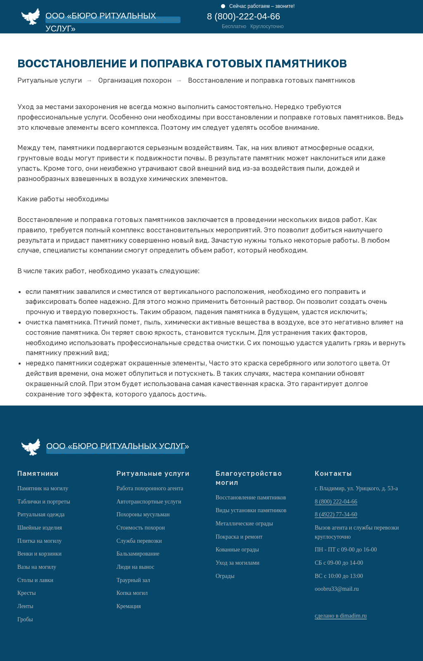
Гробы (25, 619)
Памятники (38, 473)
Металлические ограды (244, 523)
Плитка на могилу (39, 541)
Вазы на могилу (36, 567)
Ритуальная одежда (40, 514)
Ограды (225, 576)
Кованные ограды (237, 549)
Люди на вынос (135, 567)
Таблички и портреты (43, 502)
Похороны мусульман (143, 514)
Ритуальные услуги (49, 80)
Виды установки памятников (251, 510)
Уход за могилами (237, 563)
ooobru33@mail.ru (337, 589)
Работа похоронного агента (149, 488)
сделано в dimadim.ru (341, 616)
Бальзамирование (137, 554)
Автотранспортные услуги (148, 502)
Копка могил (132, 593)
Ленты (25, 606)
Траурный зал (133, 580)
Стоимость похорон (140, 528)
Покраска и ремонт (239, 537)
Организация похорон (134, 80)
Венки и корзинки (39, 554)
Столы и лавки (35, 580)
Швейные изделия (39, 528)
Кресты (26, 593)
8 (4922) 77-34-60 (336, 514)
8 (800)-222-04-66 (243, 16)
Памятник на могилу (42, 488)
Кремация (128, 606)
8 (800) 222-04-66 (336, 502)
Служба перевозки (139, 541)
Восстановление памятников (251, 497)
